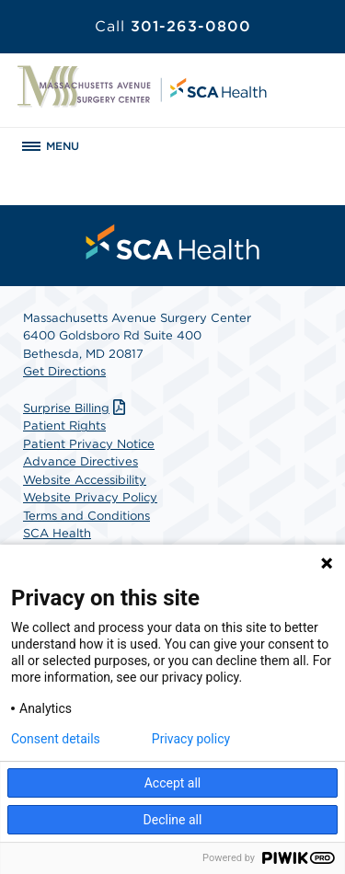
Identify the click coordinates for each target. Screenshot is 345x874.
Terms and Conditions (86, 516)
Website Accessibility (84, 480)
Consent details (55, 738)
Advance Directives (80, 461)
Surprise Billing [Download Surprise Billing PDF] (76, 408)
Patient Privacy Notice (89, 444)
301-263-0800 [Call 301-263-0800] (173, 26)
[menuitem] (173, 242)
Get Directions (64, 371)
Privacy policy (191, 738)
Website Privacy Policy (90, 497)
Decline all (173, 819)
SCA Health (57, 533)
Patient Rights (64, 425)
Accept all (172, 783)
